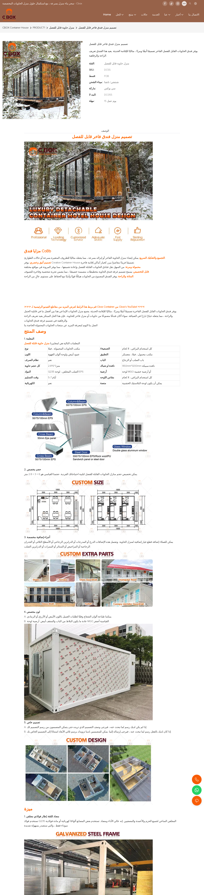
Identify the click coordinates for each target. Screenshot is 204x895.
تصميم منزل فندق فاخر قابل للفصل (97, 27)
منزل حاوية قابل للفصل (61, 27)
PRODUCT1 (39, 27)
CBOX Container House (15, 27)
